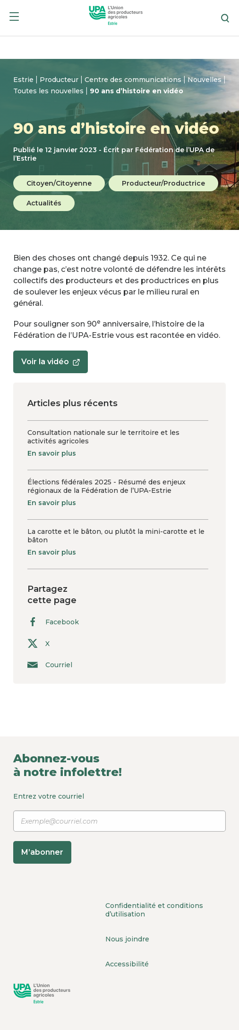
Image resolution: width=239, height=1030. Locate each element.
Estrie (24, 79)
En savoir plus (51, 453)
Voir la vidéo (50, 365)
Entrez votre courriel (119, 827)
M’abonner (42, 852)
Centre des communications (134, 79)
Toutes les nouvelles (49, 91)
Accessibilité (127, 964)
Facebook (53, 621)
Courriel (49, 665)
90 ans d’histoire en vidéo (136, 91)
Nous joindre (127, 939)
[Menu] (14, 18)
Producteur (60, 79)
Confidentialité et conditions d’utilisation (154, 909)
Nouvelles (205, 79)
